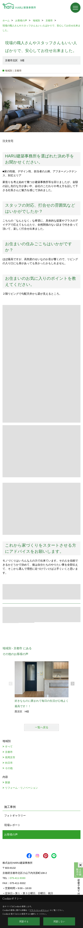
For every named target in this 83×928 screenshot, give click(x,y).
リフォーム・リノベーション (21, 787)
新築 (7, 782)
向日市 (9, 762)
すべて (9, 746)
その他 (9, 768)
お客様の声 (11, 834)
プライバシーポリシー (39, 910)
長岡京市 (10, 757)
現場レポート (12, 825)
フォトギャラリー (15, 815)
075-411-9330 (17, 878)
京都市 (9, 751)
